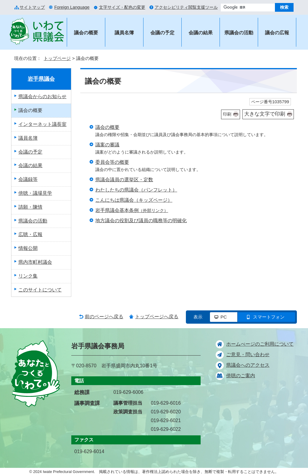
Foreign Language (71, 7)
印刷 (227, 114)
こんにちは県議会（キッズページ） (133, 200)
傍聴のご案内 (240, 375)
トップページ (57, 58)
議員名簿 (124, 32)
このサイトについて (40, 289)
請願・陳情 (30, 207)
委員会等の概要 (112, 162)
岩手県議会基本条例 (131, 210)
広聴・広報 (30, 234)
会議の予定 (162, 32)
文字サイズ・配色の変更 (122, 7)
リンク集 (28, 275)
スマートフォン (269, 316)
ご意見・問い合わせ (248, 354)
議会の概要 (86, 32)
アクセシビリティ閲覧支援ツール (186, 7)
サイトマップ (32, 7)
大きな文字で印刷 (264, 114)
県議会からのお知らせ (42, 96)
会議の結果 (201, 32)
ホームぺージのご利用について (260, 344)
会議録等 (28, 179)
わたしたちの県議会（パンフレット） (136, 189)
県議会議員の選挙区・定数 (124, 179)
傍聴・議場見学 (35, 193)
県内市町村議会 (35, 262)
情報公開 (28, 248)
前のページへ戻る (104, 316)
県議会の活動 (238, 32)
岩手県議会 (41, 79)
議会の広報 (277, 32)
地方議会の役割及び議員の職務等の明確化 (141, 220)
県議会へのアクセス (248, 365)
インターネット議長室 (42, 124)
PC (223, 316)
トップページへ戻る (156, 316)
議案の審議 (107, 144)
